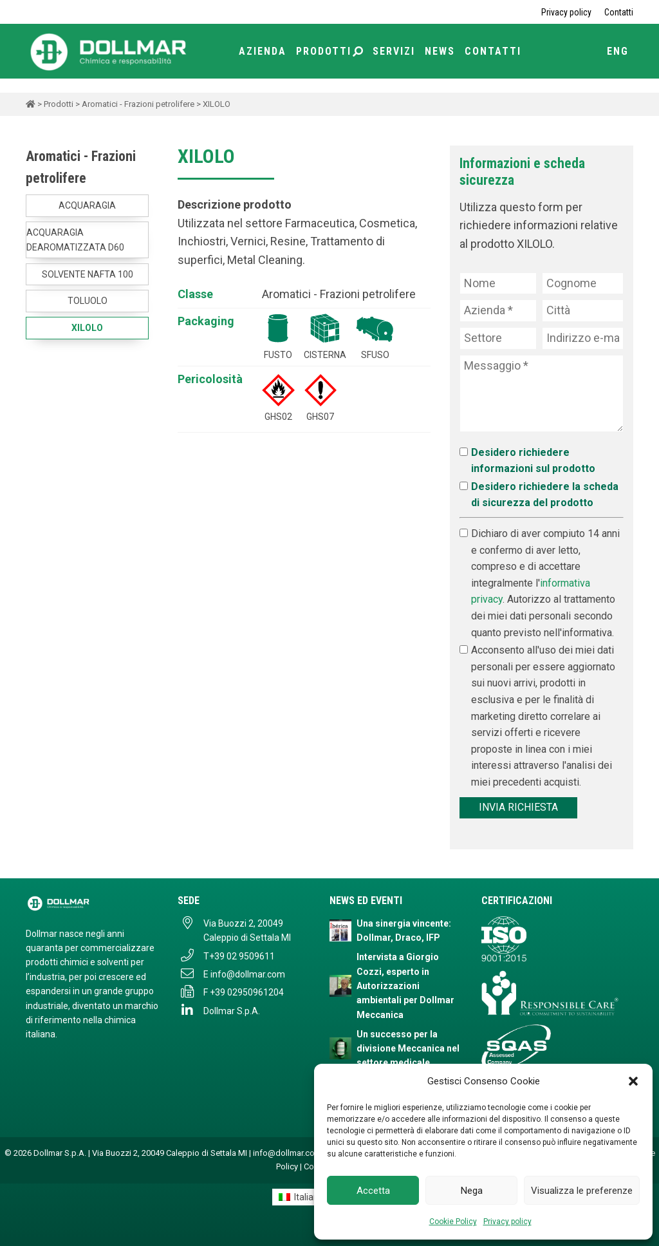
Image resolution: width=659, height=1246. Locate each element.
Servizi (394, 51)
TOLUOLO (87, 301)
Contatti (618, 12)
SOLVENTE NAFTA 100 (87, 274)
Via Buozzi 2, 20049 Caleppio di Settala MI (247, 930)
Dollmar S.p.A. (231, 1011)
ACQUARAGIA (87, 205)
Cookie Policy (453, 1221)
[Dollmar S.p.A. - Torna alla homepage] (92, 903)
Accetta (373, 1190)
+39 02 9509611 (242, 956)
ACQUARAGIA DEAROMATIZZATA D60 (75, 239)
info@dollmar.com (247, 974)
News (440, 51)
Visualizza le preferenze (582, 1190)
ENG (618, 51)
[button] (633, 1081)
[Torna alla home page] (109, 51)
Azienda (262, 51)
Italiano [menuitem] (309, 1197)
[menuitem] (301, 1197)
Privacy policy (507, 1221)
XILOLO (87, 328)
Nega (472, 1190)
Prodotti (329, 51)
